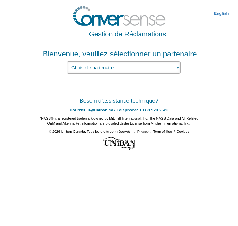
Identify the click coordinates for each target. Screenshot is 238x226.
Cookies (183, 131)
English (221, 13)
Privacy (143, 131)
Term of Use (162, 131)
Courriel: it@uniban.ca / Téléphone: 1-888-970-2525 (119, 110)
